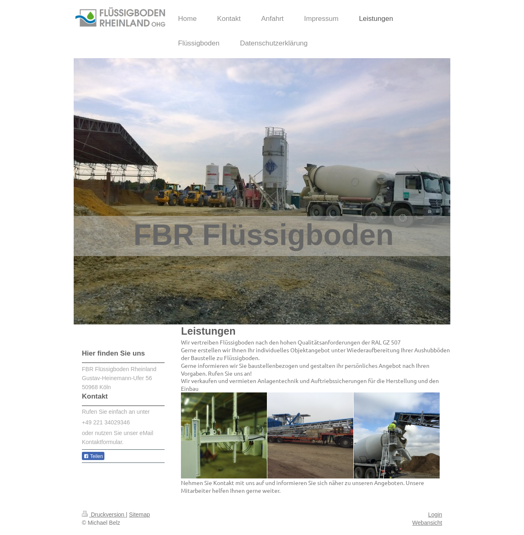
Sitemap (139, 514)
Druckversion (104, 514)
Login (435, 514)
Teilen (93, 456)
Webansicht (427, 522)
